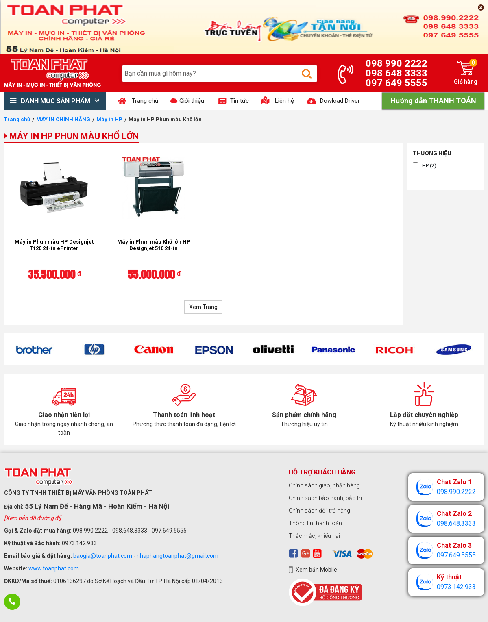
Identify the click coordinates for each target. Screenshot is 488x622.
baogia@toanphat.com (102, 555)
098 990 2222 (396, 63)
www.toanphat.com (53, 568)
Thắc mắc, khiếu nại (314, 536)
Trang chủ (17, 119)
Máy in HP (109, 119)
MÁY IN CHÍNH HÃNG (63, 119)
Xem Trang (203, 307)
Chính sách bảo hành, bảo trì (325, 498)
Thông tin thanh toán (315, 523)
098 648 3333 (396, 73)
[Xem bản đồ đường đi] (32, 518)
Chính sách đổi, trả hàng (319, 510)
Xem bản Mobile (316, 569)
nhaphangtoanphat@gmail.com (177, 555)
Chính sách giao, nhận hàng (324, 485)
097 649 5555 (396, 83)
